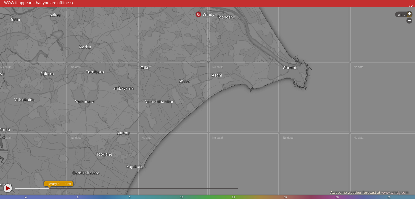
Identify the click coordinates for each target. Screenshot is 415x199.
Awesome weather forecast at (369, 192)
